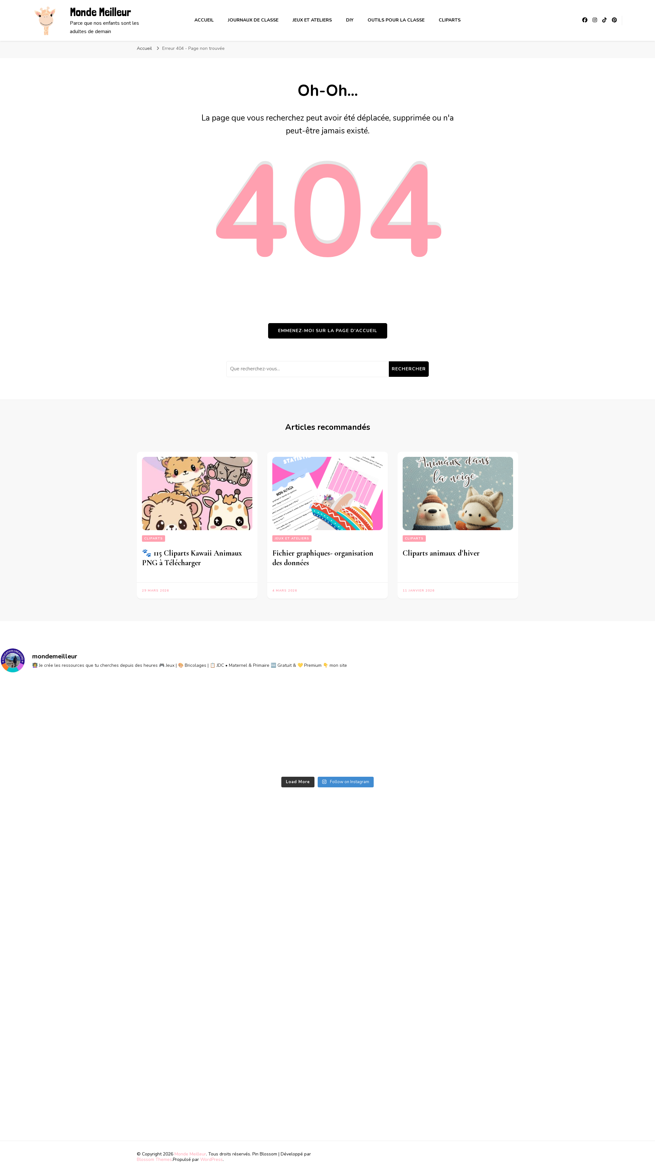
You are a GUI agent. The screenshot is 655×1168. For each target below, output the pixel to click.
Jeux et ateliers (312, 20)
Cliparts (450, 20)
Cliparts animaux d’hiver (441, 553)
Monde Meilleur (100, 12)
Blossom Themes (154, 1159)
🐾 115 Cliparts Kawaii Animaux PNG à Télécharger (192, 557)
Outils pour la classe (396, 20)
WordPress (211, 1159)
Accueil (204, 20)
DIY (349, 20)
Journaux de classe (253, 20)
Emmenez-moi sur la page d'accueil (327, 331)
